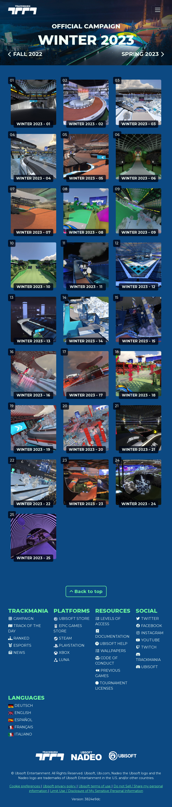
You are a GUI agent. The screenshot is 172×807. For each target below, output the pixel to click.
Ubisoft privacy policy (60, 786)
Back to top (86, 591)
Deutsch (20, 705)
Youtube (148, 640)
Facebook (149, 626)
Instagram (149, 633)
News (16, 652)
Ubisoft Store (72, 618)
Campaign (21, 618)
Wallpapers (110, 651)
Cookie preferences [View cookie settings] (25, 786)
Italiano (20, 734)
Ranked (18, 638)
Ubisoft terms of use (95, 786)
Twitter (147, 618)
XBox (62, 652)
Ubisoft (147, 667)
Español (20, 720)
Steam (63, 638)
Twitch (146, 647)
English (19, 713)
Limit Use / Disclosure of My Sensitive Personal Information (96, 791)
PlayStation (69, 645)
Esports (19, 645)
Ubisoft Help (111, 644)
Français (20, 727)
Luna (61, 660)
